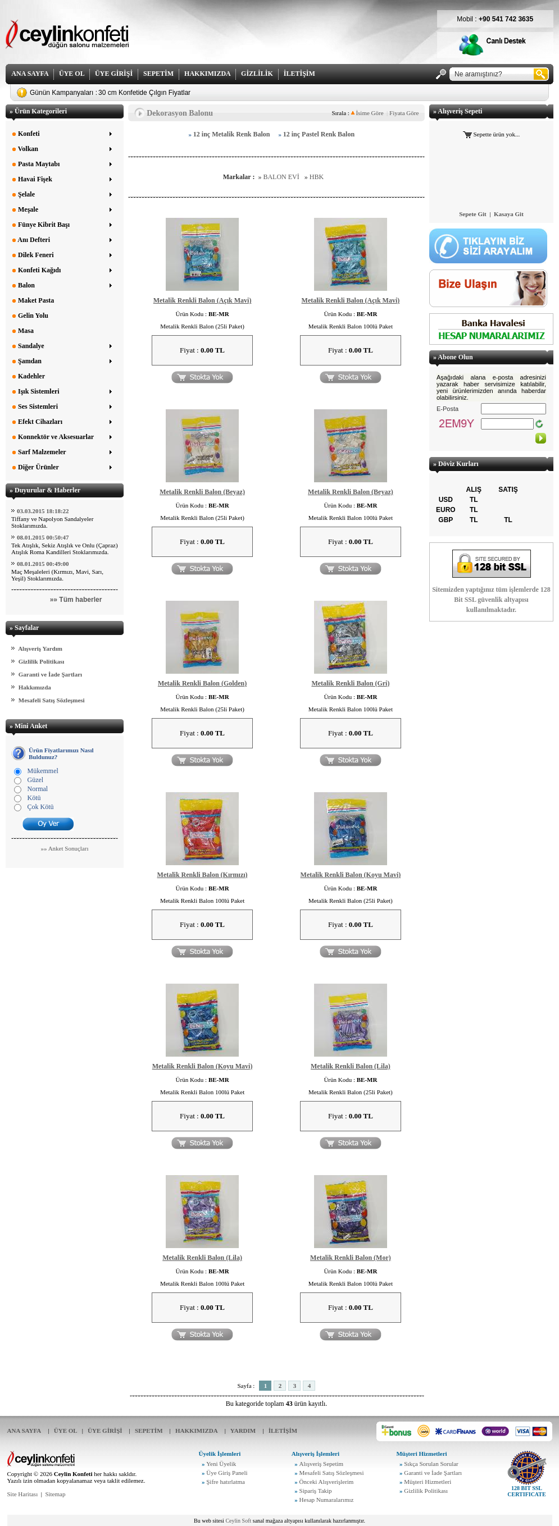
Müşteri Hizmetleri (427, 1481)
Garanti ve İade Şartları (50, 674)
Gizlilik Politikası (42, 661)
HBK (317, 177)
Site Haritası (22, 1494)
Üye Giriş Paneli (226, 1472)
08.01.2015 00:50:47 (43, 537)
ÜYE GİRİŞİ (114, 73)
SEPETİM (158, 73)
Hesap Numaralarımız (326, 1499)
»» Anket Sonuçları (65, 848)
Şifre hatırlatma (225, 1481)
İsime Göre (367, 112)
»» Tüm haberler (76, 600)
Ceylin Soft (238, 1521)
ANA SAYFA (29, 73)
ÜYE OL (71, 73)
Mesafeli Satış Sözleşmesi (52, 700)
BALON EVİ (281, 177)
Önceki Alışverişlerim (326, 1481)
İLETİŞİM (299, 73)
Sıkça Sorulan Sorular (431, 1463)
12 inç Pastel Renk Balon (319, 134)
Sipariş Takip (315, 1490)
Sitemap (55, 1494)
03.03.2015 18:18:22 (43, 511)
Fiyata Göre (404, 112)
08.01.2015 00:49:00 (43, 563)
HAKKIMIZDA (207, 73)
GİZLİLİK (257, 73)
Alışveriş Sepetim (321, 1463)
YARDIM (243, 1430)
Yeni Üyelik (221, 1463)
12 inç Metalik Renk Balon (231, 134)
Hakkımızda (35, 687)
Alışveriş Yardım (40, 648)
